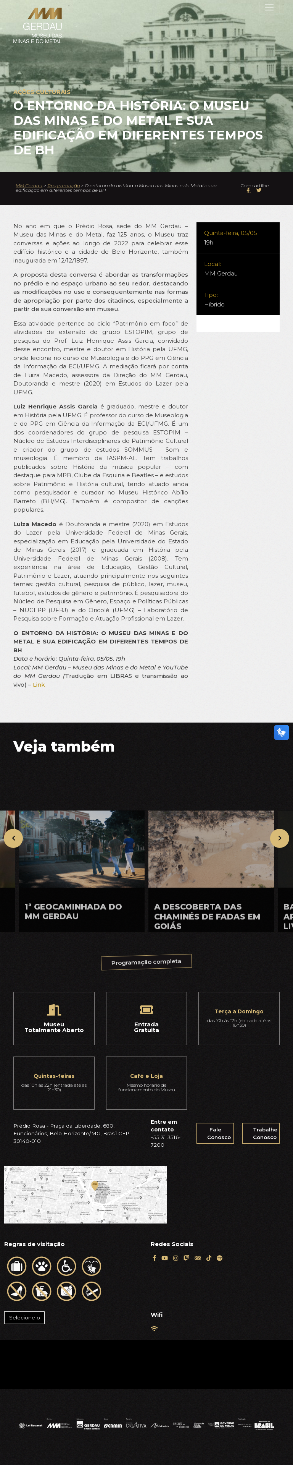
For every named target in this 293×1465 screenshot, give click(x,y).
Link (39, 684)
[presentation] (13, 838)
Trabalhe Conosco (265, 1133)
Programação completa (147, 965)
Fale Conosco (219, 1133)
